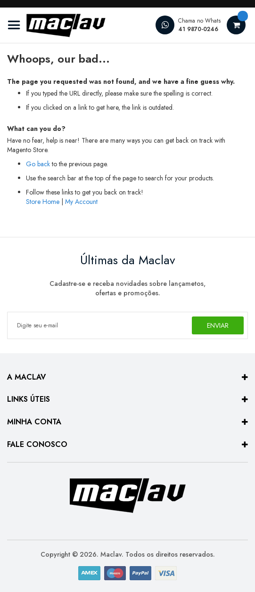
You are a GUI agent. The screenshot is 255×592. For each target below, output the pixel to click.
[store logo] (56, 25)
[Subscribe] (218, 325)
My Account (81, 201)
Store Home (42, 201)
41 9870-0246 (198, 29)
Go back (38, 164)
